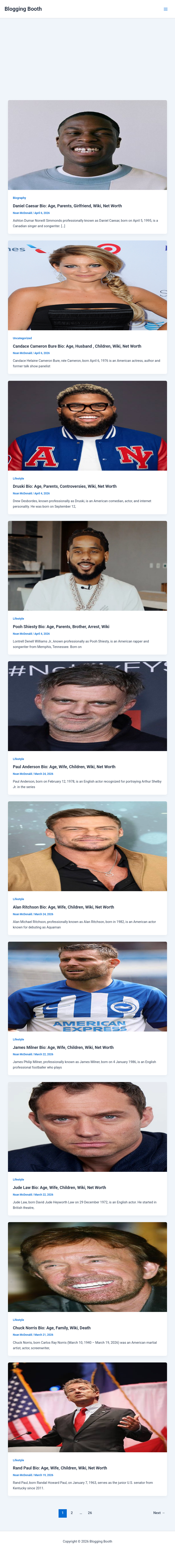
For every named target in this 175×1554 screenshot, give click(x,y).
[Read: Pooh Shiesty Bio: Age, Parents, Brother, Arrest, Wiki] (87, 566)
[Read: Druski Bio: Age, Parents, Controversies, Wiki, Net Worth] (87, 425)
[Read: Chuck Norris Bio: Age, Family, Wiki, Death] (87, 1267)
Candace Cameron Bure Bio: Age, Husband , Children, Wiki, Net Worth (77, 346)
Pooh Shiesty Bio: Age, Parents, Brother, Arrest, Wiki (61, 626)
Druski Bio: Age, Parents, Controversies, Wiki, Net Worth (64, 486)
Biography (19, 198)
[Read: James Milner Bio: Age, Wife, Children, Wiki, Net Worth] (87, 986)
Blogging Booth (23, 9)
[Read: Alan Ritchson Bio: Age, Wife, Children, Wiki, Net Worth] (87, 846)
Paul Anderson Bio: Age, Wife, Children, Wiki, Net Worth (64, 766)
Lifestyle (18, 478)
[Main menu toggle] (165, 9)
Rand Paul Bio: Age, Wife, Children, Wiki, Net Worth (60, 1468)
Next (159, 1513)
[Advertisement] (87, 53)
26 (90, 1513)
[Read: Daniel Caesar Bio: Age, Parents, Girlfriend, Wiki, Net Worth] (87, 145)
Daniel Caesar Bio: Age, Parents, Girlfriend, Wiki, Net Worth (67, 205)
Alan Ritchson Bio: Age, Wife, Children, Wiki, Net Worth (63, 907)
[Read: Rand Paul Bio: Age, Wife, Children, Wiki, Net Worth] (87, 1407)
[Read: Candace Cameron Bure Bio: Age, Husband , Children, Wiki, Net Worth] (87, 285)
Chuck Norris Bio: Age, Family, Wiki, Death (51, 1327)
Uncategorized (22, 338)
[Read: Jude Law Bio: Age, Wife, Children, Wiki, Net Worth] (87, 1127)
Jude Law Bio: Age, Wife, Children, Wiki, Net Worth (59, 1187)
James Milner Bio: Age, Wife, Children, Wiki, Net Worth (63, 1047)
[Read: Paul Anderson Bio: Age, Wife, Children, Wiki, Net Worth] (87, 706)
